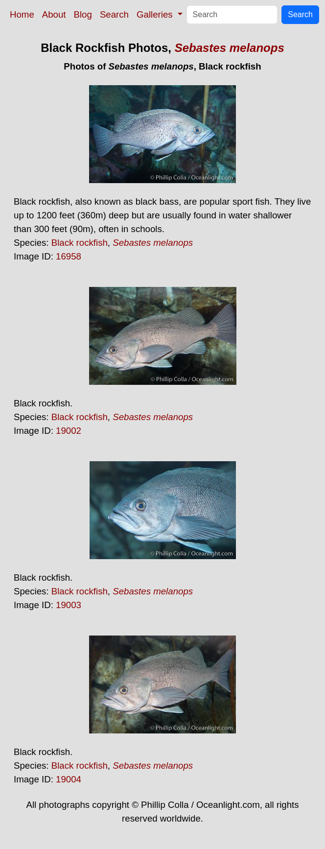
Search (114, 14)
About (54, 14)
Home (22, 14)
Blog (83, 14)
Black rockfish (79, 242)
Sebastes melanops (229, 47)
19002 (68, 430)
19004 (68, 779)
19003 (68, 605)
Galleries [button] (156, 14)
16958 (68, 256)
